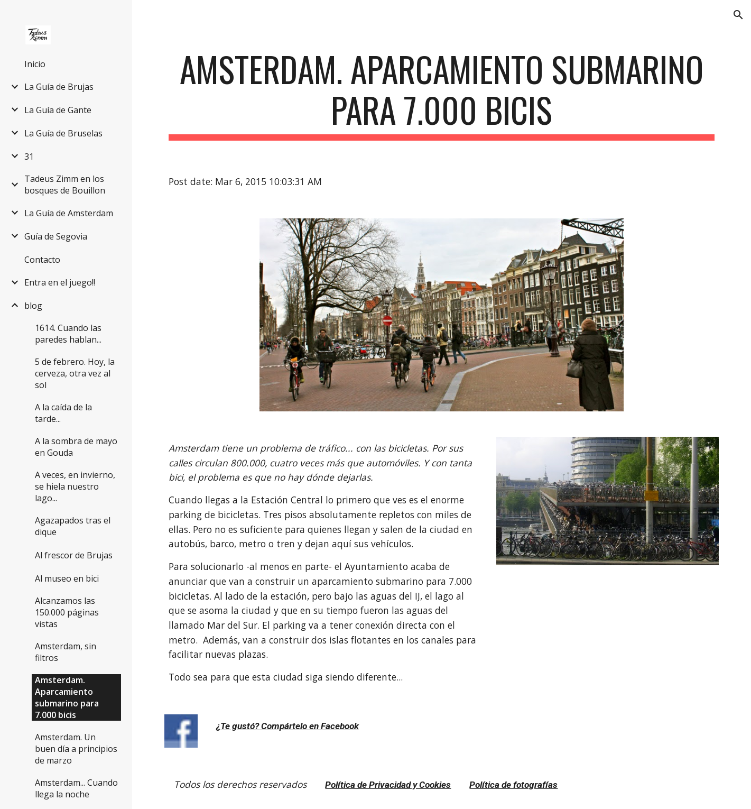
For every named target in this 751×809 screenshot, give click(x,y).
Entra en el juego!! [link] (59, 282)
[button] (738, 14)
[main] (441, 94)
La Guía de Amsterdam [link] (68, 213)
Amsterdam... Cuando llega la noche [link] (76, 788)
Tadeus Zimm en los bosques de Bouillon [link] (64, 184)
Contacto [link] (42, 259)
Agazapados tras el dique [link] (72, 526)
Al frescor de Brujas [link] (74, 555)
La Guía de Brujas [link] (59, 87)
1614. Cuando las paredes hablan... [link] (68, 333)
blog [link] (33, 305)
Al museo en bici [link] (67, 578)
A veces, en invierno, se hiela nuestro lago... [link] (75, 486)
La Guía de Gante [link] (57, 110)
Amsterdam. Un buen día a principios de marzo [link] (76, 748)
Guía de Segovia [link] (55, 236)
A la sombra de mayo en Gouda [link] (76, 446)
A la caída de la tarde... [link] (63, 413)
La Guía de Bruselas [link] (63, 133)
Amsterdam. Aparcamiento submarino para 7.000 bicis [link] (67, 697)
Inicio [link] (34, 64)
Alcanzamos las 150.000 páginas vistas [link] (67, 612)
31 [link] (29, 156)
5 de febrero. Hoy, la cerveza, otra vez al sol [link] (75, 373)
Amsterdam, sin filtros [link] (65, 652)
